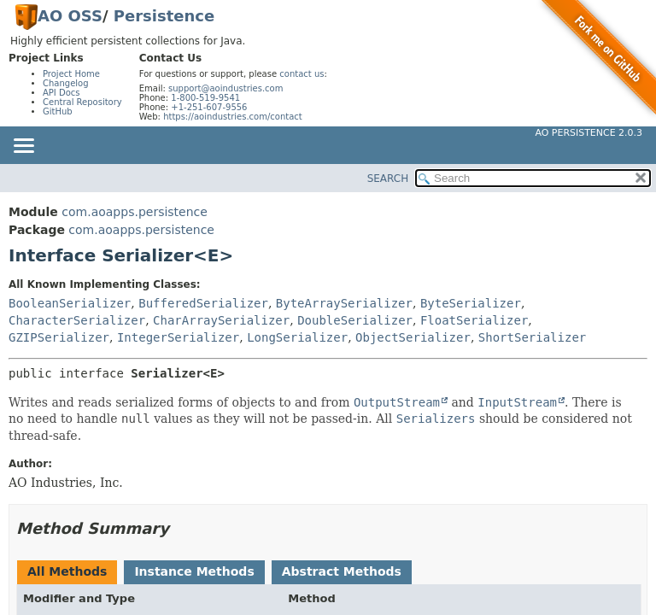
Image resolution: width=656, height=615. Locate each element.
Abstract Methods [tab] (341, 571)
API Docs (61, 92)
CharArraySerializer (221, 320)
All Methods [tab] (67, 571)
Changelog (66, 83)
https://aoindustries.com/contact (232, 116)
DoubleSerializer (355, 320)
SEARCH (388, 178)
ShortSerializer (532, 337)
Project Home (71, 74)
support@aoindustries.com (225, 88)
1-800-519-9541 (205, 97)
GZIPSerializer (59, 337)
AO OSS (70, 16)
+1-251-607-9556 (209, 107)
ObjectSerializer (413, 337)
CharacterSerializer (77, 320)
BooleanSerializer (70, 303)
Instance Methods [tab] (194, 571)
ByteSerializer (470, 303)
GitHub (58, 111)
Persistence (164, 16)
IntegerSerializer (178, 337)
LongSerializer (297, 337)
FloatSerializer (474, 320)
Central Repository (82, 102)
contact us (301, 74)
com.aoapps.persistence (135, 212)
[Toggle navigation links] (23, 147)
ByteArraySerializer (344, 303)
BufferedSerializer (203, 303)
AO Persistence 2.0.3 (588, 132)
